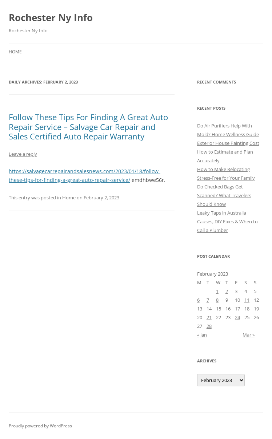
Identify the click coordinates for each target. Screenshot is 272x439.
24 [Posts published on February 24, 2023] (237, 317)
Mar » (249, 335)
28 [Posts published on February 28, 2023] (209, 326)
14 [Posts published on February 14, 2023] (209, 308)
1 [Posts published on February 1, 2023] (217, 291)
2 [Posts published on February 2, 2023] (226, 291)
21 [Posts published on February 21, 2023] (209, 317)
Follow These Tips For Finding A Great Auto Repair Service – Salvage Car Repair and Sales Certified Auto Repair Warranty (88, 126)
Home (15, 52)
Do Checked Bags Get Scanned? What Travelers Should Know (224, 195)
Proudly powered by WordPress (40, 426)
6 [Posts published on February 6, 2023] (198, 300)
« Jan (202, 335)
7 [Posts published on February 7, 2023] (208, 300)
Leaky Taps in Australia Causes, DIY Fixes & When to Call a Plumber (227, 221)
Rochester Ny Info (51, 17)
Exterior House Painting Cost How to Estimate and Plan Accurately (228, 152)
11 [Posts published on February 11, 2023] (246, 300)
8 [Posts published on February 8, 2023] (217, 300)
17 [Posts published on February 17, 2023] (237, 308)
